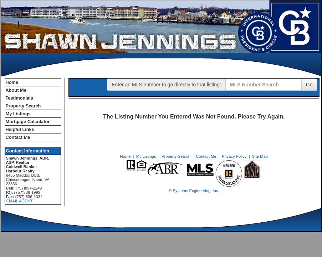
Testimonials (19, 98)
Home (12, 82)
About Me (16, 90)
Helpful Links (20, 129)
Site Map (260, 156)
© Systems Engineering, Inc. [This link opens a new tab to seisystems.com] (194, 190)
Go (309, 84)
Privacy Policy (234, 156)
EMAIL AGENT (19, 201)
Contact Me (18, 137)
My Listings (18, 113)
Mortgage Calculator (28, 121)
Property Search (23, 106)
